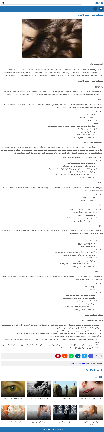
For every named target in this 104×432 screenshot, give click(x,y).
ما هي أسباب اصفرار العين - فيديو (13, 398)
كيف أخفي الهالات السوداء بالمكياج (91, 398)
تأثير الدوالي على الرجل (39, 421)
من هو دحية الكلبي (65, 421)
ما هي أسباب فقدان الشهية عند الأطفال (91, 423)
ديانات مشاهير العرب (65, 398)
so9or (98, 3)
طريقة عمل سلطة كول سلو (13, 421)
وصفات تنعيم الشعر (76, 363)
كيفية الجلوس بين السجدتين (39, 398)
